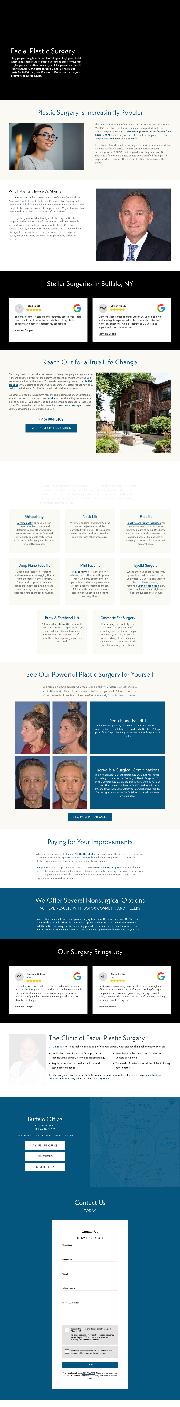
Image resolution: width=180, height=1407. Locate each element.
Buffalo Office (45, 1113)
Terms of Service (110, 1369)
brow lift (64, 624)
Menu (166, 9)
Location (139, 9)
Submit (90, 1359)
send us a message (70, 405)
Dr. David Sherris (89, 854)
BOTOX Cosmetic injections (120, 922)
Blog (86, 9)
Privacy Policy (78, 1334)
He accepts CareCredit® (81, 857)
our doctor (53, 398)
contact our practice (145, 1075)
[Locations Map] (135, 1136)
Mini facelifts (80, 571)
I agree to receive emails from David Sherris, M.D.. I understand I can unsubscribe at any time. (92, 1346)
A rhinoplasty (24, 522)
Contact (152, 9)
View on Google (24, 330)
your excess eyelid (148, 585)
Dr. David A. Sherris (20, 197)
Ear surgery (108, 624)
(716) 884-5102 (51, 419)
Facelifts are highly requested (144, 522)
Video (109, 9)
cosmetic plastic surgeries (106, 867)
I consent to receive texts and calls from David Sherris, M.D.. (93, 1328)
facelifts (133, 138)
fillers (43, 926)
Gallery (97, 9)
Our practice (43, 867)
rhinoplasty (116, 138)
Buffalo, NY (94, 485)
